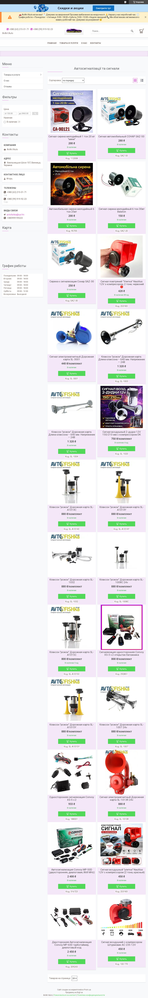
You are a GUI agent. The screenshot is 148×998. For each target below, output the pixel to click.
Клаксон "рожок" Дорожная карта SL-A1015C (72, 653)
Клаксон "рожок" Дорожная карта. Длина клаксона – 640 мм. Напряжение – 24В (121, 359)
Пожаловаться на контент (65, 995)
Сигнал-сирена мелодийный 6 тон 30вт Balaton (122, 210)
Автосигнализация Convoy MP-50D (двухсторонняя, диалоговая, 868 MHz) (72, 871)
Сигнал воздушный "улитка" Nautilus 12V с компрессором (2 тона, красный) (122, 871)
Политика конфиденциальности (91, 995)
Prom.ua (87, 990)
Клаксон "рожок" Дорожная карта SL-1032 (72, 581)
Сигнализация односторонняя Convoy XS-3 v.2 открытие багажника (121, 653)
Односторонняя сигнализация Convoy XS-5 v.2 (71, 798)
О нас (84, 43)
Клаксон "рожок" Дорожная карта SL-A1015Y (72, 726)
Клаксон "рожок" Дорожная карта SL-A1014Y (122, 508)
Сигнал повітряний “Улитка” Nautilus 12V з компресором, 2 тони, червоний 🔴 (122, 284)
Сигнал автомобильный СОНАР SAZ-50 (121, 136)
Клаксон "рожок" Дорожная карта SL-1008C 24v (122, 581)
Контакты (95, 43)
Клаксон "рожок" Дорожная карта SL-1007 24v (122, 726)
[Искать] (132, 31)
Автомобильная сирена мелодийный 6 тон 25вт (71, 210)
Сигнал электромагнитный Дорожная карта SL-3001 (72, 358)
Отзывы (8, 86)
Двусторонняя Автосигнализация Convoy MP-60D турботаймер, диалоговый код (72, 945)
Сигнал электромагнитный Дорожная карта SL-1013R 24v (122, 798)
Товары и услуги (69, 43)
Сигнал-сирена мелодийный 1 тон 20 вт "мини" (71, 137)
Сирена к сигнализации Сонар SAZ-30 (72, 281)
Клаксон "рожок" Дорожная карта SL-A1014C (72, 508)
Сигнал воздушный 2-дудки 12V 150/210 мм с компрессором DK (121, 433)
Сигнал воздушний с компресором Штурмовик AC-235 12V (121, 943)
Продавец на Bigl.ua (74, 992)
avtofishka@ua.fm (15, 214)
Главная (51, 43)
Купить (73, 153)
